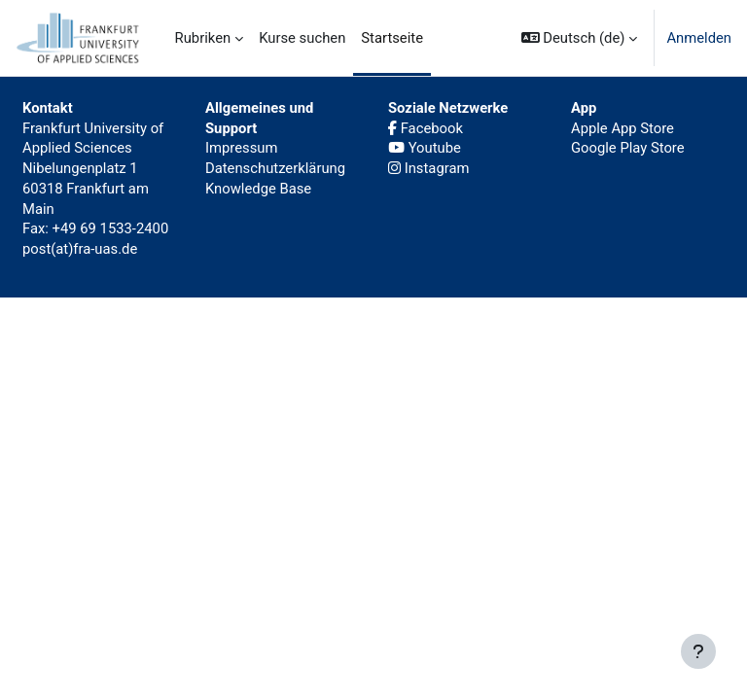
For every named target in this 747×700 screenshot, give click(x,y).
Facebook (425, 128)
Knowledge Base (258, 188)
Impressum (241, 148)
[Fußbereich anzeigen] (698, 651)
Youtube (424, 148)
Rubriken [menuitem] (203, 38)
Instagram (428, 168)
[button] (580, 38)
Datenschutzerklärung (275, 168)
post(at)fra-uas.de (79, 249)
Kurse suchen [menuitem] (302, 38)
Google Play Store (628, 148)
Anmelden (698, 38)
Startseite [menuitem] (392, 38)
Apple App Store (622, 128)
